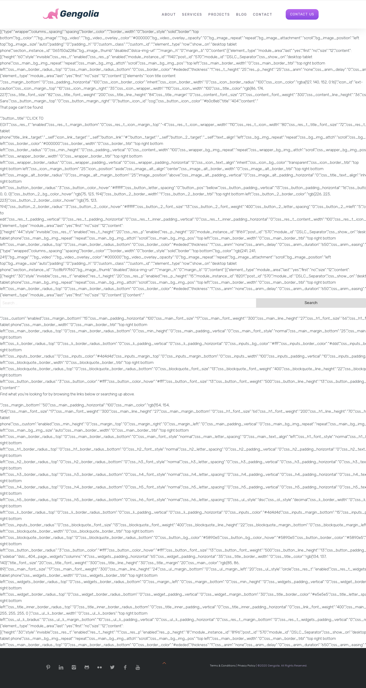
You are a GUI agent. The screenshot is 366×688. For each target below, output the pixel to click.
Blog (241, 14)
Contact (262, 14)
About (169, 14)
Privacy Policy (246, 665)
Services (192, 14)
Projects (219, 14)
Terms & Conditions (223, 665)
